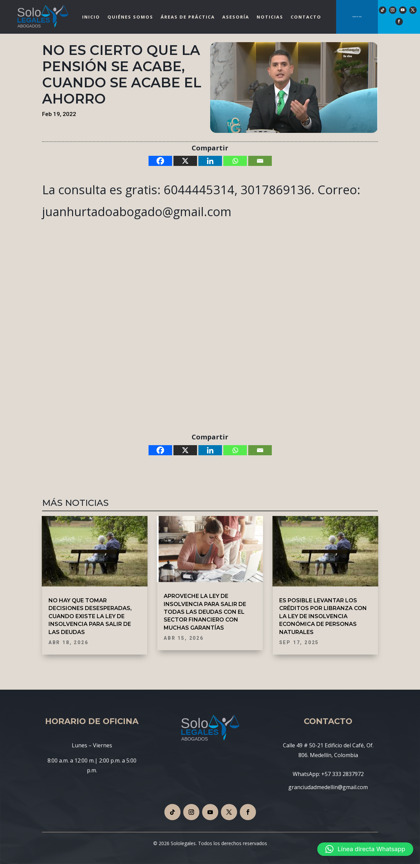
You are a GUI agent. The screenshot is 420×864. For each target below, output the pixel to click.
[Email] (260, 161)
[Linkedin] (210, 161)
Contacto (306, 17)
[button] (365, 849)
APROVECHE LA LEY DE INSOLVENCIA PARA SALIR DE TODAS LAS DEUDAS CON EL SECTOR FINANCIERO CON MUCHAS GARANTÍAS (205, 612)
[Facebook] (160, 161)
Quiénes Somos (130, 17)
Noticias (270, 17)
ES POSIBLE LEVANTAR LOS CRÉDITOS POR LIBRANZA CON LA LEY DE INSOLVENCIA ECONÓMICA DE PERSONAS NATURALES (323, 616)
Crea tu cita (356, 16)
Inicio (91, 17)
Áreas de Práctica (188, 17)
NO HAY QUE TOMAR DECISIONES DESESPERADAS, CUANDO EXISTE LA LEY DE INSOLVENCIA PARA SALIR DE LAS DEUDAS (90, 616)
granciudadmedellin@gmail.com (328, 787)
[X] (185, 161)
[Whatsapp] (235, 161)
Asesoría (235, 17)
